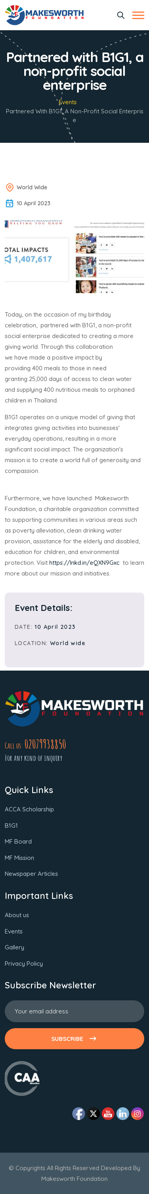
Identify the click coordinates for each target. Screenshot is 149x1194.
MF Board (18, 841)
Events (68, 102)
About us (17, 915)
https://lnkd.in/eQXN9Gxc (86, 562)
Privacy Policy (24, 963)
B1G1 (11, 825)
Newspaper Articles (31, 873)
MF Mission (19, 857)
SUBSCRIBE (74, 1039)
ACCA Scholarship (29, 809)
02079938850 (45, 744)
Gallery (14, 947)
